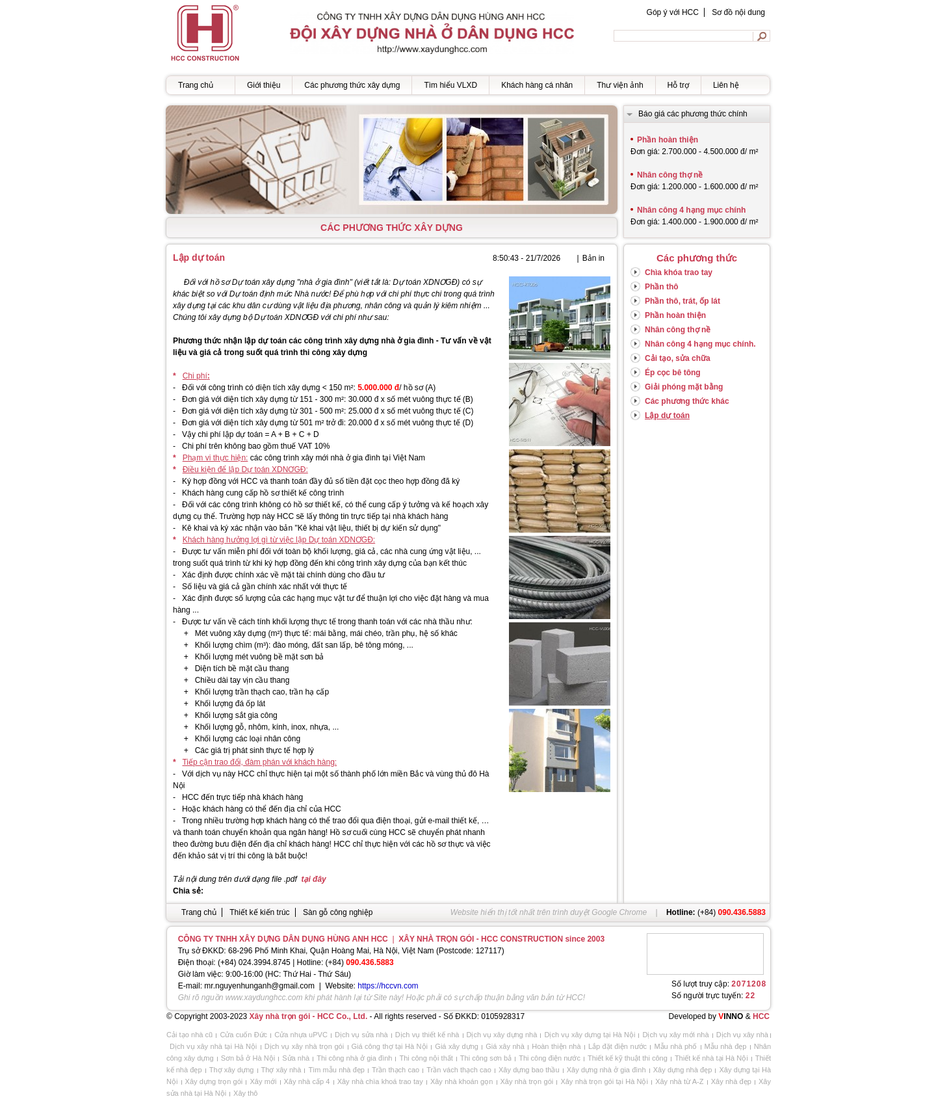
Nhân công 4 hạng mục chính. (700, 344)
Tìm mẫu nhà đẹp (336, 1070)
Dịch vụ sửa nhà (361, 1035)
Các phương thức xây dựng (352, 85)
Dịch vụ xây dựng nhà (502, 1035)
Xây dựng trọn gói (214, 1081)
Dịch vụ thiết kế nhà (427, 1035)
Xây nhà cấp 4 (307, 1081)
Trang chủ (195, 85)
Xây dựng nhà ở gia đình (606, 1070)
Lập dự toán (667, 415)
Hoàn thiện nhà (556, 1046)
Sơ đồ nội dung (738, 12)
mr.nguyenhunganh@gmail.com (259, 985)
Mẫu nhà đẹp (726, 1046)
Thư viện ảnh (620, 85)
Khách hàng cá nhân (537, 85)
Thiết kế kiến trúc (259, 912)
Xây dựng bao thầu (529, 1070)
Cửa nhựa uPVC (301, 1035)
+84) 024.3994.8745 (255, 962)
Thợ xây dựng (231, 1070)
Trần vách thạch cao (458, 1070)
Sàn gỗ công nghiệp (337, 912)
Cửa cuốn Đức (243, 1035)
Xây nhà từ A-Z (679, 1081)
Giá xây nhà (505, 1046)
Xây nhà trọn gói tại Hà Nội (604, 1081)
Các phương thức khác (687, 401)
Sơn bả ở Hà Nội (248, 1058)
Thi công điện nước (549, 1058)
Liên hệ (726, 85)
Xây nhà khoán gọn (461, 1081)
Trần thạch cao (395, 1070)
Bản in (593, 258)
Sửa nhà (295, 1058)
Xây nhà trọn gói (527, 1081)
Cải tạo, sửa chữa (677, 358)
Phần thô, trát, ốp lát (682, 301)
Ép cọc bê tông (673, 372)
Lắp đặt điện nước (617, 1046)
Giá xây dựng (456, 1046)
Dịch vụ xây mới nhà (675, 1035)
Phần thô (662, 286)
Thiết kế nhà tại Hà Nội (711, 1058)
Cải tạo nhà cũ (189, 1035)
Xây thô (245, 1093)
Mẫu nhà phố (675, 1046)
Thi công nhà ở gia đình (354, 1058)
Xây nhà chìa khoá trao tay (380, 1081)
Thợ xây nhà (281, 1070)
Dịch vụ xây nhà (742, 1035)
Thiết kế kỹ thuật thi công (628, 1058)
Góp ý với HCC (673, 12)
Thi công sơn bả (486, 1058)
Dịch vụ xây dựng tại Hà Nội (589, 1035)
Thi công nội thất (425, 1058)
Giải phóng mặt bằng (684, 386)
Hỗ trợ (678, 85)
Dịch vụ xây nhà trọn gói (304, 1046)
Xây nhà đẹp (731, 1081)
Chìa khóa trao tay (678, 272)
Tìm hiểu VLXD (450, 85)
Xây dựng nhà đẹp (682, 1070)
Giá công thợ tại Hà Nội (390, 1046)
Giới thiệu (263, 85)
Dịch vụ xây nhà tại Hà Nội (213, 1046)
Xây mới (263, 1081)
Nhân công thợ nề (677, 329)
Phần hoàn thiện (675, 315)
